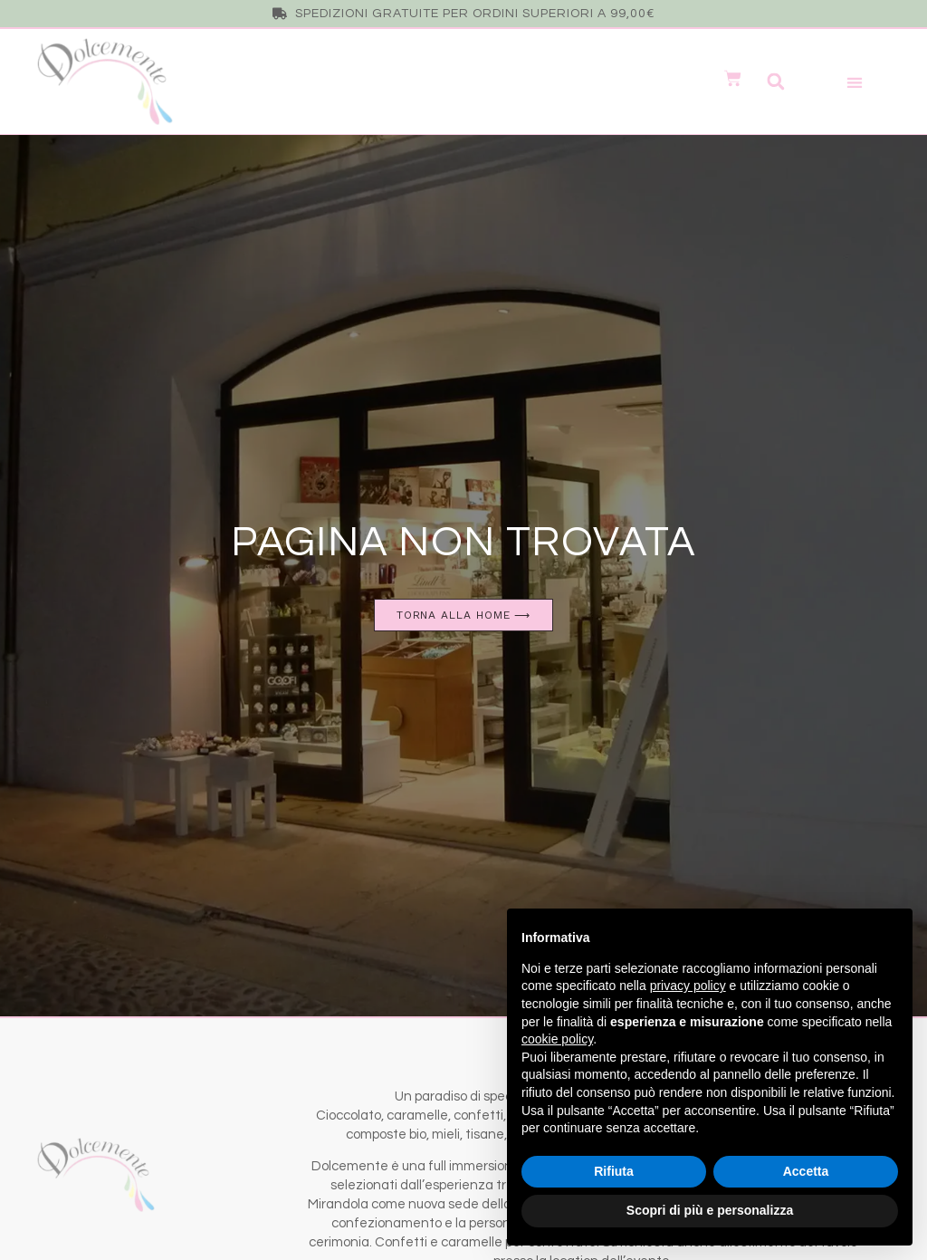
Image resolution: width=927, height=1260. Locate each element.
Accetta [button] (806, 1171)
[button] (775, 82)
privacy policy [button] (688, 985)
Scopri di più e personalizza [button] (709, 1210)
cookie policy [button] (557, 1039)
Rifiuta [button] (614, 1171)
